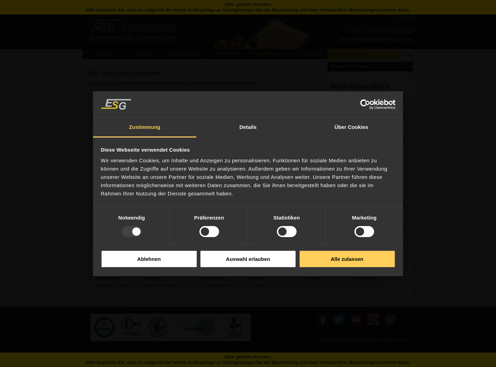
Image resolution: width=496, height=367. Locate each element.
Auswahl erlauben (248, 259)
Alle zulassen (347, 259)
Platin (315, 278)
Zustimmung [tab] (145, 127)
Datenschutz (214, 278)
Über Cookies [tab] (351, 127)
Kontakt (257, 278)
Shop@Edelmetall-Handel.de (376, 40)
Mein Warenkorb (360, 86)
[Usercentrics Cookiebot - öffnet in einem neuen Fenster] (365, 104)
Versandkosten (217, 285)
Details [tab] (248, 127)
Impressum (260, 285)
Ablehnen (149, 259)
